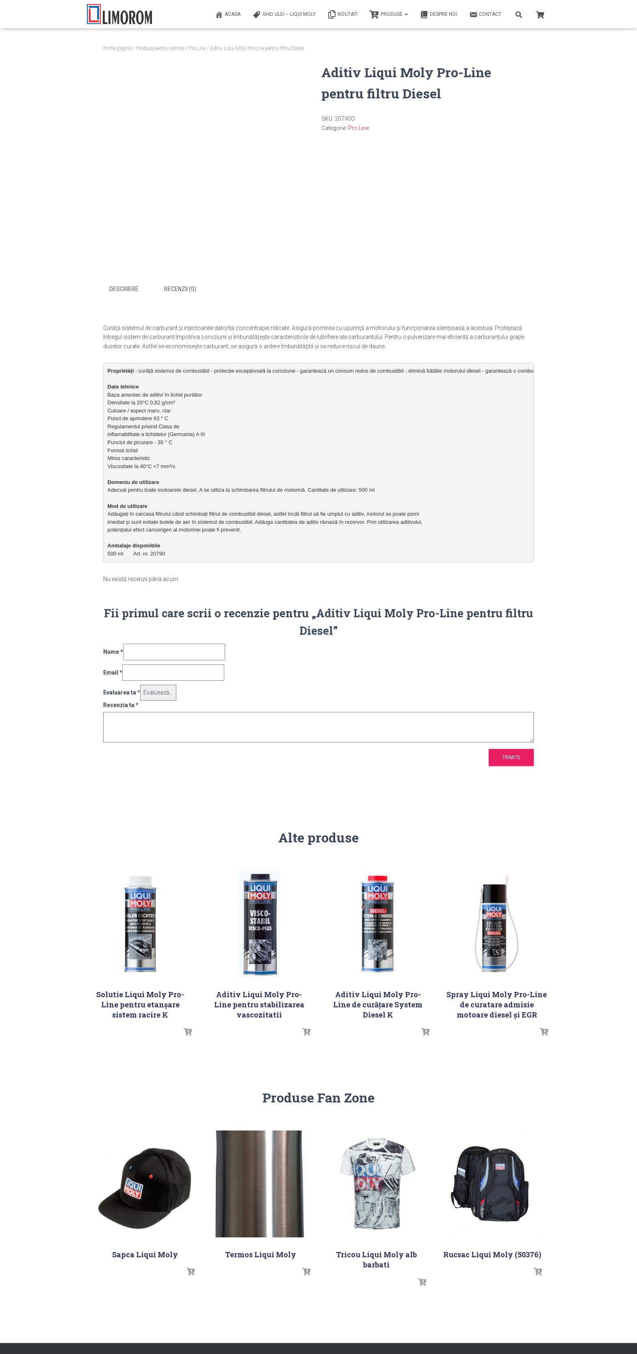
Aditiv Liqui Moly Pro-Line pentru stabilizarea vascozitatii (259, 1004)
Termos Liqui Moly (260, 1254)
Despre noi (438, 15)
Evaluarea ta (121, 692)
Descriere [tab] (124, 289)
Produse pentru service (160, 48)
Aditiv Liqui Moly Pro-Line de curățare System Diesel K (377, 1004)
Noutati (343, 15)
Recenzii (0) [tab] (180, 289)
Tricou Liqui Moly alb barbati (376, 1259)
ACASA (227, 15)
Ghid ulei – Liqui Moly (284, 15)
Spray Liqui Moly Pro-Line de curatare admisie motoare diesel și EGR (496, 1004)
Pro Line (197, 48)
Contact (485, 15)
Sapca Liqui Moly (145, 1254)
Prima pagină (117, 48)
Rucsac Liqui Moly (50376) (492, 1254)
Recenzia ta (121, 705)
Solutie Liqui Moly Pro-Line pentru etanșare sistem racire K (140, 1004)
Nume (113, 652)
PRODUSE (389, 15)
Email (112, 672)
